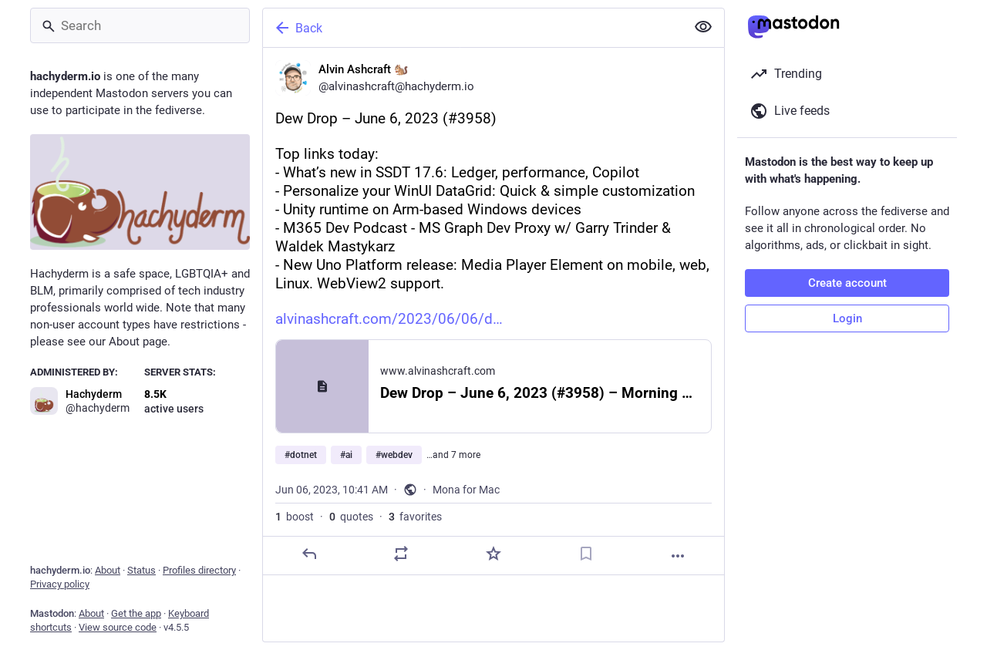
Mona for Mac (466, 489)
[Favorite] (493, 553)
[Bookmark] (586, 553)
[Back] (472, 27)
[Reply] (309, 553)
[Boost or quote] (401, 553)
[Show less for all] (703, 26)
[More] (678, 556)
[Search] (140, 25)
